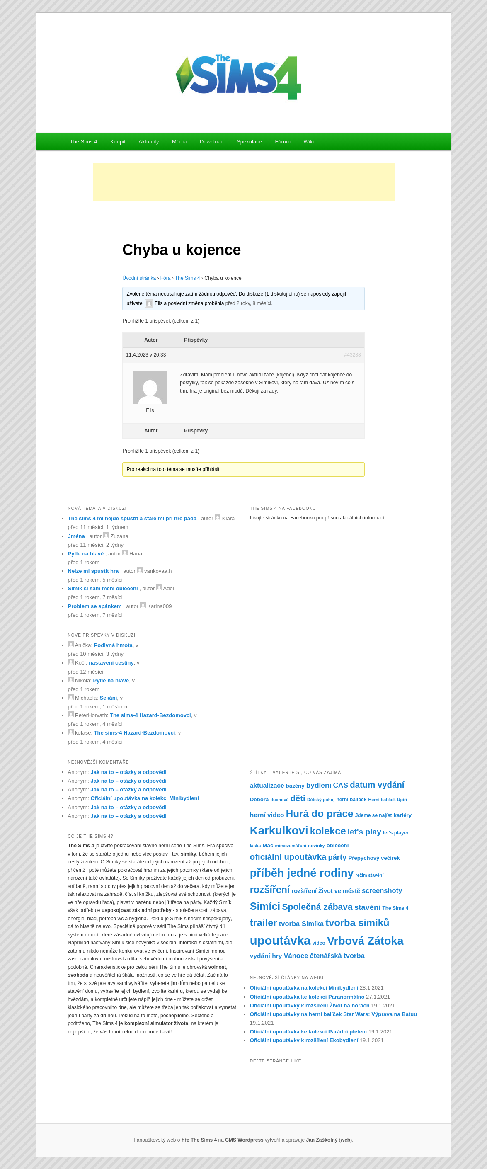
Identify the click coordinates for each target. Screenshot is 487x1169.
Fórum (283, 141)
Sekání (108, 698)
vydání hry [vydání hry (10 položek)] (266, 955)
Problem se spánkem (95, 606)
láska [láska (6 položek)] (255, 845)
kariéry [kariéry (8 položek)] (403, 815)
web (345, 1140)
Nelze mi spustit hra (93, 571)
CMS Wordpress (244, 1140)
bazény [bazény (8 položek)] (295, 786)
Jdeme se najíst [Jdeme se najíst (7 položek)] (373, 815)
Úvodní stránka (139, 278)
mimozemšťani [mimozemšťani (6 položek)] (290, 845)
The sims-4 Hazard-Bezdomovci (150, 715)
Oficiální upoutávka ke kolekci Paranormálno (307, 997)
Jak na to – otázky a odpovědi (128, 772)
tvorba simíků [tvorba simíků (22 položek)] (357, 922)
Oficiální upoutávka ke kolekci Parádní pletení (308, 1031)
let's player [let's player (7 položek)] (396, 833)
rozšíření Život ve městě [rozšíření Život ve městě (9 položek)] (326, 891)
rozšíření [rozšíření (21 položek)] (270, 889)
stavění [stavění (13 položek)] (367, 907)
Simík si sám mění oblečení (103, 588)
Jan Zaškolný (321, 1140)
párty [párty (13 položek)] (337, 857)
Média (179, 141)
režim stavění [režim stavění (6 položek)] (370, 875)
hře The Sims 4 (199, 1140)
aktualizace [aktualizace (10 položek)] (267, 785)
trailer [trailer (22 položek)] (263, 922)
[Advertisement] (244, 182)
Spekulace (249, 141)
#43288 (352, 355)
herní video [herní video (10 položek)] (267, 814)
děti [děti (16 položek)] (297, 798)
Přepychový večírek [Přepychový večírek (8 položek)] (374, 858)
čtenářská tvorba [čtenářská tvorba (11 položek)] (337, 956)
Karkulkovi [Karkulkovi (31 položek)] (279, 830)
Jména (76, 536)
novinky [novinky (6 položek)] (316, 845)
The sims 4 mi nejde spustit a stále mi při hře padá (132, 518)
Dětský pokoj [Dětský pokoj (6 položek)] (320, 799)
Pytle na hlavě (86, 554)
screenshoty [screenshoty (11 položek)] (382, 891)
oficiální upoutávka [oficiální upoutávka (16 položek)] (288, 856)
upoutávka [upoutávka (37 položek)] (280, 940)
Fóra (165, 278)
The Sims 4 (83, 141)
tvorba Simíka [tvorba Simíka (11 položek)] (301, 924)
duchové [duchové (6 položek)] (279, 799)
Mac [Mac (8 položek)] (268, 845)
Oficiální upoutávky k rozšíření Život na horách (310, 1005)
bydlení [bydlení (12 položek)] (319, 785)
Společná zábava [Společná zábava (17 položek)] (317, 907)
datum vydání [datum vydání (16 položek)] (377, 784)
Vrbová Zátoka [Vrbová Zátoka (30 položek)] (365, 941)
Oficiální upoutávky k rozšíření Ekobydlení (304, 1040)
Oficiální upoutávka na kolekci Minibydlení (144, 798)
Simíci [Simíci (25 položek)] (265, 906)
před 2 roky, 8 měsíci (248, 303)
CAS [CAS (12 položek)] (340, 785)
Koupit (118, 141)
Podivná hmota (113, 645)
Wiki (308, 141)
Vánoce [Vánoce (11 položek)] (296, 956)
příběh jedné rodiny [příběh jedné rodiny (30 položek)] (302, 873)
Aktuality (148, 141)
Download (212, 141)
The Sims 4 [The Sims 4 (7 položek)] (395, 908)
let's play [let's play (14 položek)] (364, 831)
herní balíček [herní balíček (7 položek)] (351, 800)
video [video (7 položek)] (319, 943)
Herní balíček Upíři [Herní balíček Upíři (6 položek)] (387, 799)
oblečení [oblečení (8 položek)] (338, 845)
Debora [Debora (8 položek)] (259, 799)
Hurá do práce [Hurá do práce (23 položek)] (320, 813)
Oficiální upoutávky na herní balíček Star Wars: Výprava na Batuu (333, 1014)
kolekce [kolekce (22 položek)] (328, 831)
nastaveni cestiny (111, 663)
